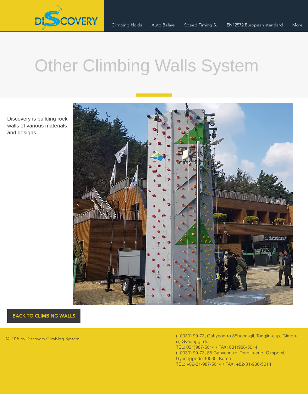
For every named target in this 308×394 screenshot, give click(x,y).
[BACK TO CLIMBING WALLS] (43, 316)
